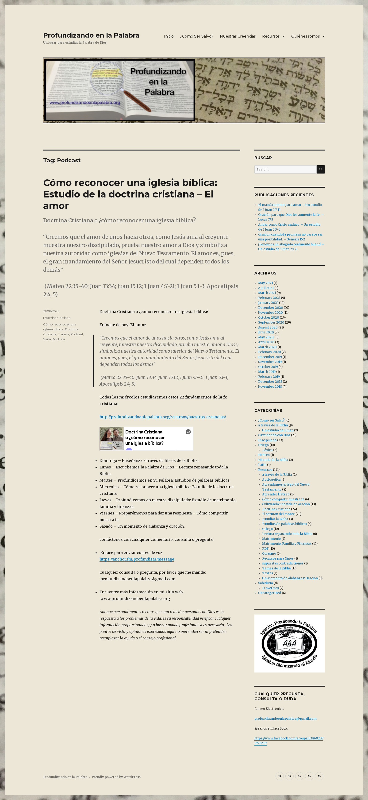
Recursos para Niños (278, 558)
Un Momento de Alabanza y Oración (290, 578)
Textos (267, 573)
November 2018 (270, 387)
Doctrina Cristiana (56, 318)
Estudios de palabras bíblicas (284, 524)
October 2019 (268, 367)
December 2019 (270, 357)
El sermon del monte (278, 514)
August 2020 (268, 327)
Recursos (271, 36)
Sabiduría (265, 583)
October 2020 (268, 318)
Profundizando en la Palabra (91, 35)
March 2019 (267, 372)
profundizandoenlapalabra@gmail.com (285, 719)
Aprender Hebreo (275, 494)
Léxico (267, 450)
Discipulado (267, 440)
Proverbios (270, 588)
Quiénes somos (305, 36)
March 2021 (267, 293)
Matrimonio (271, 539)
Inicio (169, 36)
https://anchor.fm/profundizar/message (137, 559)
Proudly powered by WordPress (116, 777)
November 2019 (270, 362)
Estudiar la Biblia (275, 519)
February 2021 (269, 298)
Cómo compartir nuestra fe (283, 499)
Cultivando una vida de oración (286, 504)
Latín (262, 465)
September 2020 (271, 323)
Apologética (271, 480)
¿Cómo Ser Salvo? (196, 36)
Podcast (77, 334)
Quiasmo (269, 554)
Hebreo (264, 455)
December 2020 (270, 308)
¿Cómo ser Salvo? (271, 420)
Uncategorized (269, 593)
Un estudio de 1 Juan (277, 430)
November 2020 (270, 313)
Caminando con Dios (274, 435)
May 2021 (265, 283)
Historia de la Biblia (273, 460)
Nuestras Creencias (238, 36)
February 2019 (269, 377)
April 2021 (266, 288)
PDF (265, 549)
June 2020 (266, 332)
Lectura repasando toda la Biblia (287, 534)
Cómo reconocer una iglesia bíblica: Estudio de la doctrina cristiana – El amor (130, 194)
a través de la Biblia (273, 425)
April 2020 (266, 342)
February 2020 (269, 352)
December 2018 (270, 382)
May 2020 (266, 337)
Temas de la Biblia (276, 568)
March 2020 (267, 347)
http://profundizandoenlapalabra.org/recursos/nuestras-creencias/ (163, 416)
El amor (63, 334)
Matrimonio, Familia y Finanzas (286, 544)
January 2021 (268, 303)
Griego (263, 445)
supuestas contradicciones (282, 563)
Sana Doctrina (54, 339)
